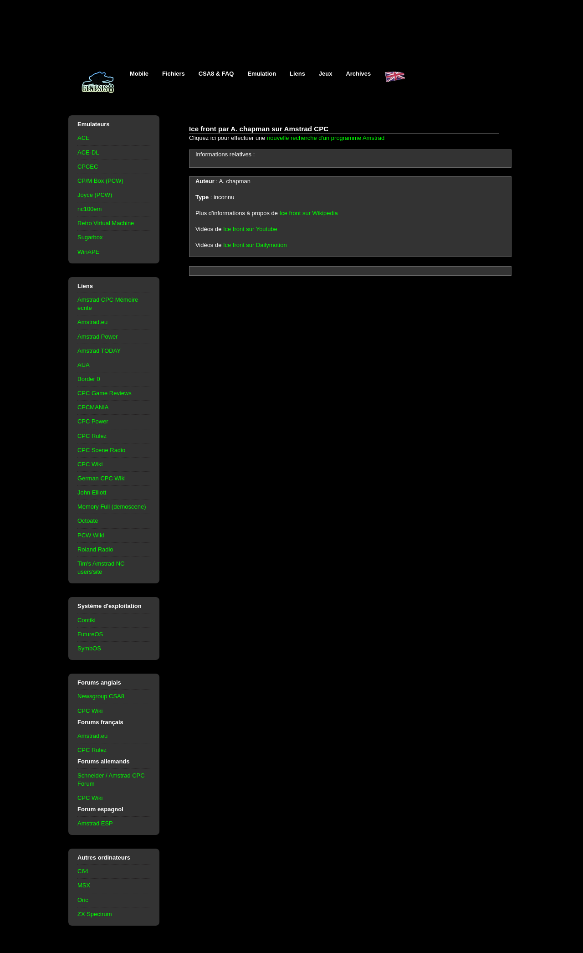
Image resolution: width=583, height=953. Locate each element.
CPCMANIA (92, 407)
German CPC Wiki (101, 478)
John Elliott (91, 492)
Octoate (87, 520)
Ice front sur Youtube (250, 229)
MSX (83, 885)
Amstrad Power (97, 336)
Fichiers (173, 73)
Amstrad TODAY (99, 350)
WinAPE (88, 251)
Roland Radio (95, 549)
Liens (297, 73)
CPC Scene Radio (101, 450)
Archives (358, 73)
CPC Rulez (92, 436)
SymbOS (89, 648)
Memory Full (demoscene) (111, 506)
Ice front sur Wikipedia (309, 213)
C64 (82, 871)
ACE (83, 137)
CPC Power (92, 421)
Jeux (325, 73)
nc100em (89, 209)
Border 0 (88, 379)
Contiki (86, 620)
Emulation (261, 73)
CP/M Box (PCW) (100, 180)
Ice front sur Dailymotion (255, 245)
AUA (83, 364)
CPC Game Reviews (104, 393)
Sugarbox (89, 237)
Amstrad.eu (92, 322)
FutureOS (90, 634)
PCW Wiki (90, 535)
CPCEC (87, 166)
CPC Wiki (89, 464)
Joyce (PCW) (94, 194)
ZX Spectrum (94, 914)
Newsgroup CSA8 (100, 696)
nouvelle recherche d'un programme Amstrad (325, 137)
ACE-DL (88, 152)
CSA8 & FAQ (216, 73)
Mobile (139, 73)
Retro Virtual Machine (105, 223)
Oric (82, 899)
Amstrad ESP (95, 823)
